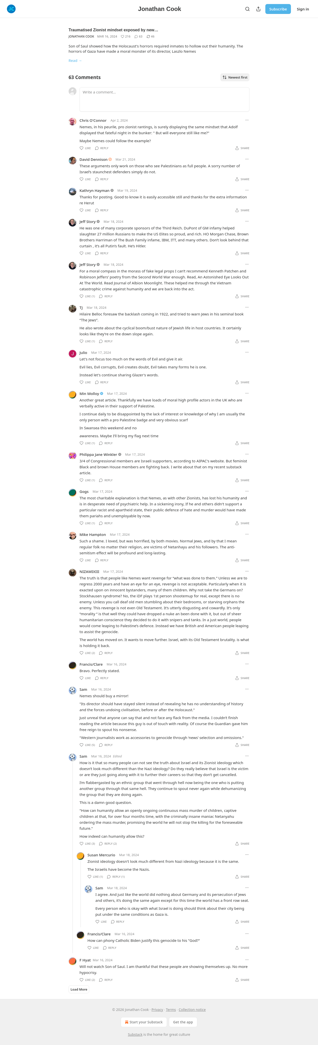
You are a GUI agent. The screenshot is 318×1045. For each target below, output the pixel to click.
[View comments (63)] (138, 37)
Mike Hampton (93, 534)
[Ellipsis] (247, 120)
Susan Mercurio (101, 854)
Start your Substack (143, 1022)
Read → (75, 60)
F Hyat (85, 960)
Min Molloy (89, 393)
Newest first (234, 77)
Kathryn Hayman (95, 190)
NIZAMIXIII (89, 571)
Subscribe (278, 8)
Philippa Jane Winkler (98, 454)
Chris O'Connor (93, 120)
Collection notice (192, 1009)
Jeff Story (88, 221)
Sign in (303, 8)
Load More (79, 989)
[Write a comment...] (164, 99)
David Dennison (94, 159)
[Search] (247, 9)
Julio (83, 352)
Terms (171, 1009)
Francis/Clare (91, 664)
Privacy (157, 1009)
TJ (81, 307)
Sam (83, 689)
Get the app (183, 1022)
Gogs (84, 491)
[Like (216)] (125, 37)
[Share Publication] (258, 9)
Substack (135, 1034)
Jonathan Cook (81, 36)
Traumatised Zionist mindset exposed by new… (113, 30)
